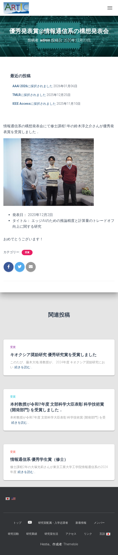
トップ (17, 522)
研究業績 (31, 533)
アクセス (71, 533)
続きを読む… (23, 367)
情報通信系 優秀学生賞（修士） (39, 459)
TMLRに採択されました (29, 95)
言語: (104, 533)
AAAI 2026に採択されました (32, 86)
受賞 (27, 252)
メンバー (99, 522)
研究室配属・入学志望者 (53, 522)
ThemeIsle (70, 544)
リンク (88, 533)
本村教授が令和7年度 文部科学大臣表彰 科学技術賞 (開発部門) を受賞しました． (57, 406)
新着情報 (81, 522)
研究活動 (13, 533)
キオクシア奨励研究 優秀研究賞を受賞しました (53, 354)
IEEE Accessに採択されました (34, 103)
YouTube (30, 522)
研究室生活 (51, 533)
